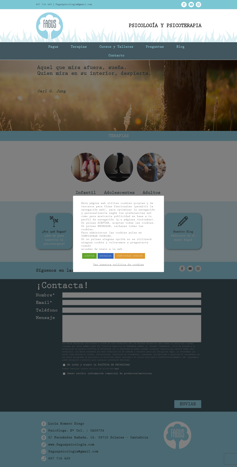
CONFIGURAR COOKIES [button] (130, 256)
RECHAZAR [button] (105, 256)
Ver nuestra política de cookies (118, 264)
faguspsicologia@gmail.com (73, 4)
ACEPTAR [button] (89, 256)
